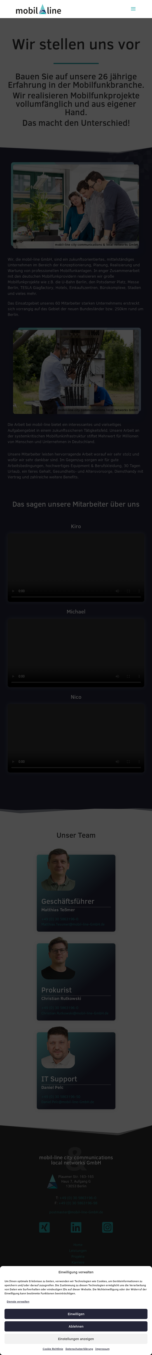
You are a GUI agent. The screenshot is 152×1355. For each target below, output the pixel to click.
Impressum (102, 1349)
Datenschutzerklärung (79, 1349)
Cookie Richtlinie (53, 1349)
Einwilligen (76, 1314)
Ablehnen (76, 1326)
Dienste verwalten (18, 1301)
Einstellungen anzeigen (76, 1338)
